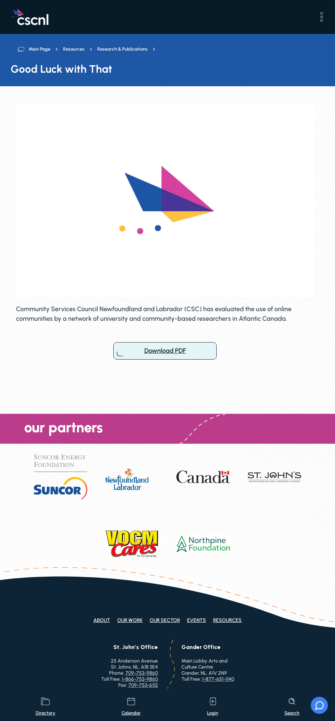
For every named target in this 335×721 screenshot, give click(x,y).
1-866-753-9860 (140, 679)
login (212, 706)
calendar (131, 706)
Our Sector (165, 620)
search (291, 706)
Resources (73, 49)
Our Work (130, 620)
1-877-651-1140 (218, 679)
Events (196, 620)
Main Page (39, 49)
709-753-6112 (143, 685)
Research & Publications (122, 49)
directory (45, 706)
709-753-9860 (141, 673)
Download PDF (165, 351)
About (101, 620)
